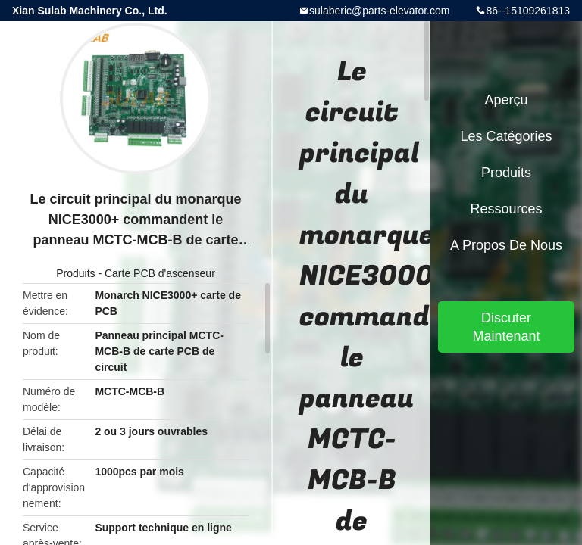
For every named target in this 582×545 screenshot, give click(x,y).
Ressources (506, 208)
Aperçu (505, 99)
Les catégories (506, 136)
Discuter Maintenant (506, 327)
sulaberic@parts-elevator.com (379, 11)
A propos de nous (506, 245)
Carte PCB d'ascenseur (160, 273)
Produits (75, 273)
